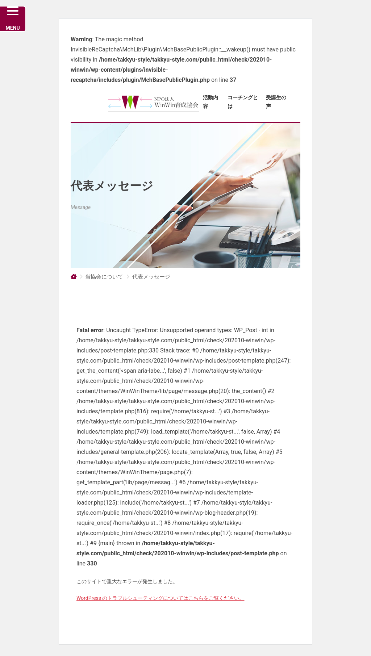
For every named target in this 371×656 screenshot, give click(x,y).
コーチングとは (243, 102)
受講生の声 (276, 102)
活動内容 (210, 102)
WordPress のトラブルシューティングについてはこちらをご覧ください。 (160, 598)
